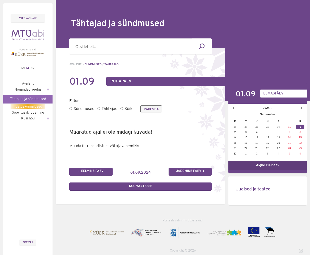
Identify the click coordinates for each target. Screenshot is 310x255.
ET (27, 68)
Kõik (126, 109)
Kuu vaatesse (140, 186)
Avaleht (28, 83)
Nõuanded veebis (29, 89)
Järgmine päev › (190, 171)
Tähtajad (107, 109)
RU (32, 68)
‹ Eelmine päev (91, 171)
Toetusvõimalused (28, 106)
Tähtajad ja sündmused (28, 99)
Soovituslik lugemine (28, 112)
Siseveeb (28, 242)
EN (23, 68)
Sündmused (81, 109)
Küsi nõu (33, 118)
